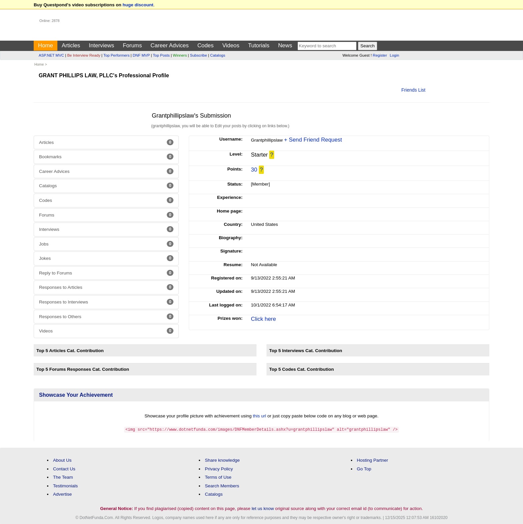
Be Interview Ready (83, 55)
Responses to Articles (106, 287)
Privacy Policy (219, 468)
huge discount (138, 4)
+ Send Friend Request (313, 140)
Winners (180, 55)
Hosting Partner (372, 459)
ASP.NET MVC (51, 55)
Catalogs (217, 55)
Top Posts (161, 55)
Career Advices (169, 45)
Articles (71, 45)
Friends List (413, 90)
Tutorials (259, 45)
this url (259, 415)
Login (394, 55)
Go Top (364, 468)
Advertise (62, 493)
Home (45, 45)
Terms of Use (218, 476)
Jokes (106, 258)
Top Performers (116, 55)
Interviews (101, 45)
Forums (132, 45)
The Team (63, 476)
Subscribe (198, 55)
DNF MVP (141, 55)
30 (254, 170)
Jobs (106, 244)
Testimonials (65, 485)
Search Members (222, 485)
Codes (205, 45)
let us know (262, 508)
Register (380, 55)
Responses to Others (106, 316)
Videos (230, 45)
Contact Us (64, 468)
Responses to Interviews (106, 302)
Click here (263, 319)
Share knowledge (222, 459)
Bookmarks (106, 157)
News (285, 45)
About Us (62, 459)
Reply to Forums (106, 273)
